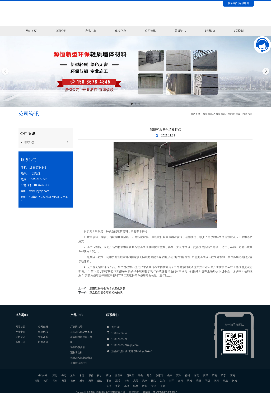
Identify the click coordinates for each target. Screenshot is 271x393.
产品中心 (90, 30)
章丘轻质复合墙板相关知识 (106, 292)
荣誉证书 (180, 30)
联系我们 (232, 3)
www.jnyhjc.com (39, 191)
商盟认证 (210, 30)
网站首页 (31, 30)
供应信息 (120, 30)
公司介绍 (61, 30)
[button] (132, 104)
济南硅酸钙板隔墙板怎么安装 (107, 288)
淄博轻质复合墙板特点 (240, 113)
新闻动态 (27, 142)
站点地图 (244, 3)
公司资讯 (150, 30)
